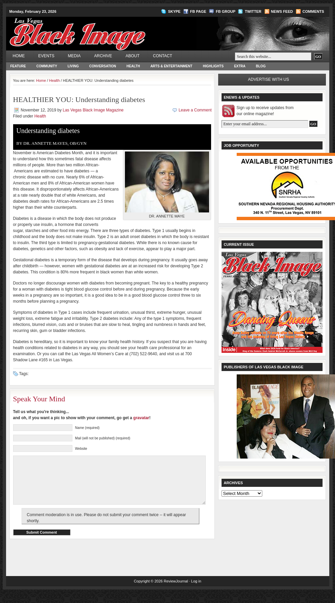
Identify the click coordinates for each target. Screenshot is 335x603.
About (132, 56)
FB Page (198, 11)
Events (46, 56)
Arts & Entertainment (171, 66)
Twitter (253, 11)
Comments (313, 11)
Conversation (102, 66)
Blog (261, 66)
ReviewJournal (176, 591)
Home (19, 56)
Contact (162, 56)
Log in (196, 591)
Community (46, 66)
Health (133, 66)
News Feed (282, 11)
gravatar (141, 417)
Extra (239, 66)
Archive (103, 56)
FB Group (225, 11)
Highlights (213, 66)
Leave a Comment (194, 110)
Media (74, 56)
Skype (174, 11)
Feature (18, 66)
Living (73, 66)
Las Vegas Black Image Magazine (104, 29)
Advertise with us (268, 79)
